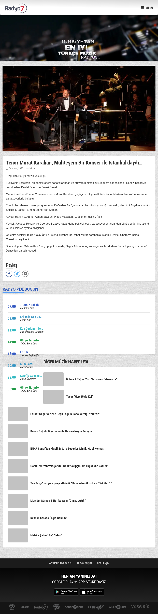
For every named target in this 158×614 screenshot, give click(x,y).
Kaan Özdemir (27, 378)
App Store (92, 592)
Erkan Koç (25, 320)
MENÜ (147, 7)
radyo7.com (41, 607)
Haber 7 (74, 607)
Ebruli (24, 352)
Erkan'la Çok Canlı (32, 317)
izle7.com (117, 607)
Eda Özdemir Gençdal (31, 331)
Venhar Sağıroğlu (29, 355)
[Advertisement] (79, 27)
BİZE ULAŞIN (103, 563)
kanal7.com (12, 607)
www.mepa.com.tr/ (96, 607)
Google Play (66, 592)
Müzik (32, 168)
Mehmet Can (27, 308)
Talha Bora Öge (28, 343)
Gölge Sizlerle (29, 340)
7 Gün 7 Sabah (29, 305)
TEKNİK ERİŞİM (84, 563)
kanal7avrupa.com (56, 607)
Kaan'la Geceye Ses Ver (35, 376)
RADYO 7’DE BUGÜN (20, 289)
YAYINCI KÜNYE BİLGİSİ (61, 563)
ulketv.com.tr (25, 607)
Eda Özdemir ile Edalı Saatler (39, 328)
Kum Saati (26, 364)
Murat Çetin (26, 367)
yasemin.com (140, 607)
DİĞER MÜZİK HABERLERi (65, 361)
